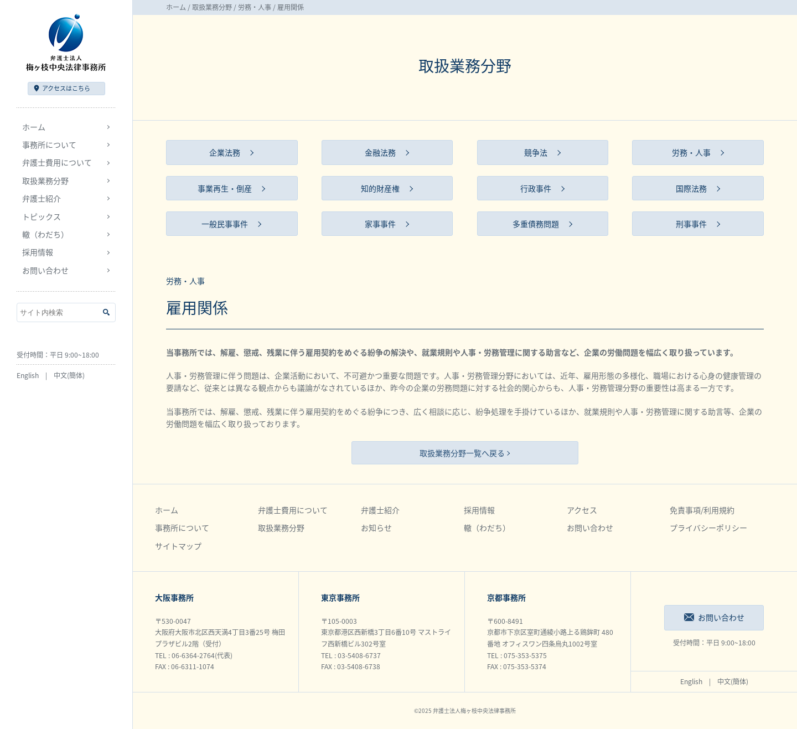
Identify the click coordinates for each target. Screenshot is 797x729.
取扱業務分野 (212, 7)
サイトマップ (178, 545)
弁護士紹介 (380, 509)
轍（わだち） (45, 234)
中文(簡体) (69, 375)
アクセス (66, 88)
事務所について (182, 527)
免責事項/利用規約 (702, 509)
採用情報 (479, 509)
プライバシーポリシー (708, 527)
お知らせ (376, 527)
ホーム (33, 126)
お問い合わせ (45, 270)
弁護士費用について (293, 509)
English (28, 375)
